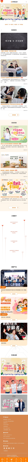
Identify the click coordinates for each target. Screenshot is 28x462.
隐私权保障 (12, 443)
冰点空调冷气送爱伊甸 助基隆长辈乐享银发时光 (12, 77)
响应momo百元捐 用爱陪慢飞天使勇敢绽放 (11, 143)
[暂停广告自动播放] (26, 19)
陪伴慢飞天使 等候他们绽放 (5, 317)
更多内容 (14, 293)
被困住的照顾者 (3, 343)
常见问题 (4, 443)
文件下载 (19, 443)
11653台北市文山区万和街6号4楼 (10, 438)
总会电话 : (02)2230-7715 (7, 434)
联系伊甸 (22, 443)
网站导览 (15, 443)
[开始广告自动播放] (24, 19)
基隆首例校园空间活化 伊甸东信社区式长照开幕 (12, 104)
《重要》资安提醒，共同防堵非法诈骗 (8, 51)
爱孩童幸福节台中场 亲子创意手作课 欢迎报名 (11, 197)
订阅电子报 (5, 450)
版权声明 (8, 443)
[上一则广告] (1, 19)
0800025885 (5, 426)
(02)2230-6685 (5, 424)
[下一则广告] (3, 19)
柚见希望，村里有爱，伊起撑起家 (9, 170)
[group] (14, 12)
